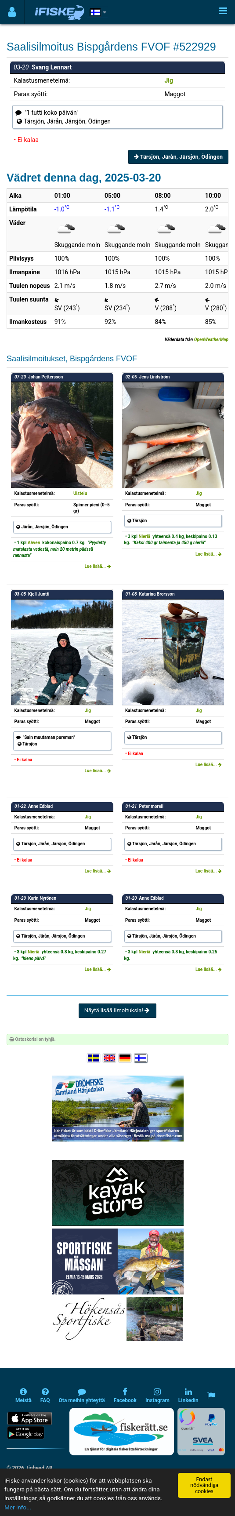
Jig (168, 80)
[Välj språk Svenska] (94, 1058)
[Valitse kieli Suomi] (141, 1058)
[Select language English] (110, 1058)
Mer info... (17, 1507)
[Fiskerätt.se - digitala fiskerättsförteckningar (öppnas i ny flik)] (121, 1431)
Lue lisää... (97, 566)
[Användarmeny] (12, 12)
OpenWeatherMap (211, 339)
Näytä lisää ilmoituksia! (117, 1010)
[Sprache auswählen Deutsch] (126, 1058)
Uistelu (80, 493)
